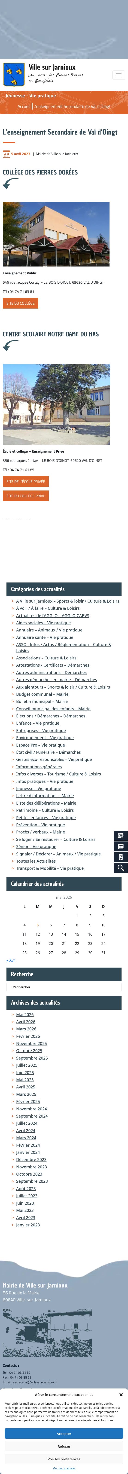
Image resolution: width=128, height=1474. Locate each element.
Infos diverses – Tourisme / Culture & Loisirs (58, 774)
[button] (121, 1394)
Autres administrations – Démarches (51, 672)
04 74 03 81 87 (19, 1372)
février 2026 (28, 1036)
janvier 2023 (28, 1225)
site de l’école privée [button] (25, 481)
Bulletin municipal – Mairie (42, 701)
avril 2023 (25, 1217)
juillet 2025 (26, 1065)
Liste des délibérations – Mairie (46, 803)
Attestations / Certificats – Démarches (52, 665)
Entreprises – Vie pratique (41, 730)
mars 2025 (26, 1094)
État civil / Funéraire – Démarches (48, 752)
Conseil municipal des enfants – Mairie (53, 708)
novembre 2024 (31, 1109)
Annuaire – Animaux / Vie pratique (49, 630)
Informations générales (39, 766)
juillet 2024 (26, 1123)
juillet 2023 (26, 1195)
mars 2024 (26, 1137)
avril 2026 (25, 1021)
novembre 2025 (31, 1043)
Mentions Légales (64, 1468)
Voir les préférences (64, 1459)
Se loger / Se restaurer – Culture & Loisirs (55, 839)
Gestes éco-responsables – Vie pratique (54, 759)
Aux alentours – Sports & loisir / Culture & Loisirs (63, 687)
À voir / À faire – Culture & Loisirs (48, 608)
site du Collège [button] (20, 303)
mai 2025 (25, 1079)
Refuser (64, 1446)
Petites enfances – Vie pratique (46, 817)
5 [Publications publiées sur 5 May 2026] (38, 925)
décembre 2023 (31, 1159)
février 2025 (28, 1101)
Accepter (64, 1433)
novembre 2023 (31, 1167)
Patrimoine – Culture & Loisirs (45, 810)
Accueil (24, 106)
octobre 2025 (29, 1050)
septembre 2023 (32, 1181)
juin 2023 (25, 1203)
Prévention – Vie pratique (40, 824)
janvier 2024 (28, 1152)
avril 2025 (25, 1087)
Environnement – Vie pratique (45, 737)
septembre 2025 (32, 1058)
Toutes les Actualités (36, 861)
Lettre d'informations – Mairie (45, 795)
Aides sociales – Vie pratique (43, 622)
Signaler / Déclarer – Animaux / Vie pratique (58, 854)
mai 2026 (25, 1014)
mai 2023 (25, 1210)
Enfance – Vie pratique (37, 723)
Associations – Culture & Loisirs (46, 658)
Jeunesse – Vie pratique (38, 788)
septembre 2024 (32, 1116)
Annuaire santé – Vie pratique (44, 637)
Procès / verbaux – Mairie (40, 832)
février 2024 (28, 1145)
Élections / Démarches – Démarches (50, 716)
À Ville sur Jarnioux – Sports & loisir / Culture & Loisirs (67, 601)
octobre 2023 (29, 1174)
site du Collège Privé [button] (25, 496)
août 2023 (26, 1188)
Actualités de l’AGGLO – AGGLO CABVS (52, 615)
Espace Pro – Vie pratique (40, 745)
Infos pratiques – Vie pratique (44, 781)
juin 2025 (25, 1072)
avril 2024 (25, 1130)
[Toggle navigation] (118, 75)
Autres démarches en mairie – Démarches (56, 679)
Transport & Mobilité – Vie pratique (50, 868)
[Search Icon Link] (121, 868)
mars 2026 (26, 1029)
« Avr (10, 960)
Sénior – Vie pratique (36, 846)
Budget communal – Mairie (42, 694)
